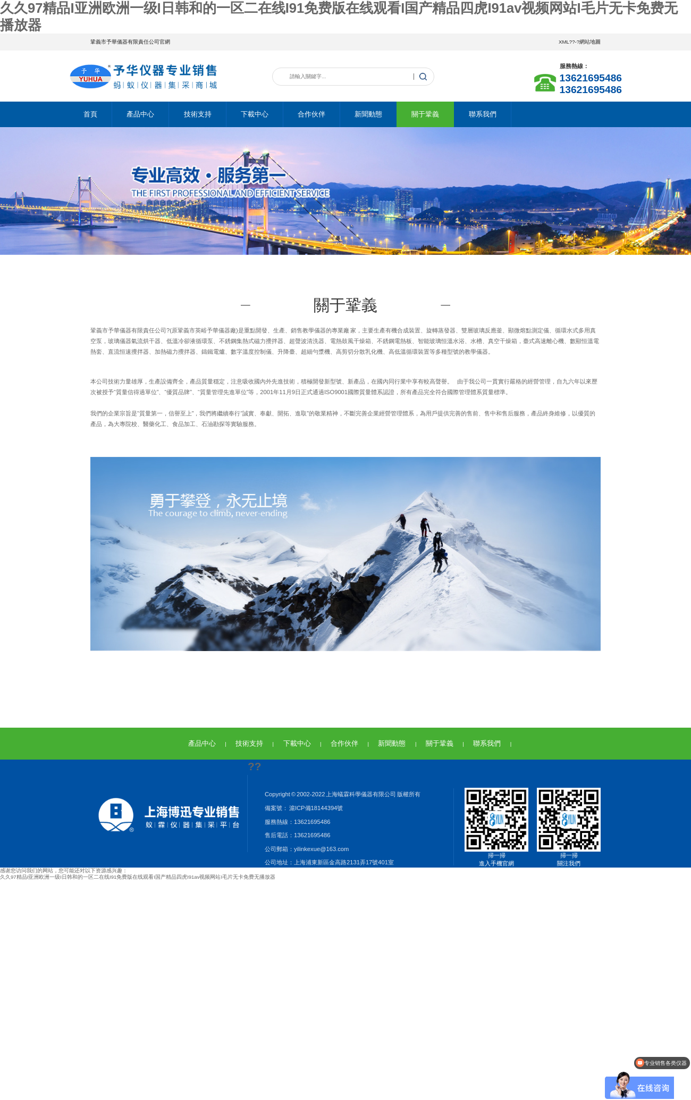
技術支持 (198, 114)
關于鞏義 (425, 114)
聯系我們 (482, 114)
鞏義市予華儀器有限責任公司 (128, 330)
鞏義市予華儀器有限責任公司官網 (130, 42)
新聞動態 (368, 114)
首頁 (90, 114)
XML (564, 42)
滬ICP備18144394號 (315, 808)
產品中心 (140, 114)
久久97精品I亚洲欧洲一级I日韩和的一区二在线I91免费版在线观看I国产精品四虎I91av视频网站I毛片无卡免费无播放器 (137, 877)
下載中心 (254, 114)
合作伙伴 (311, 114)
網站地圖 (590, 42)
